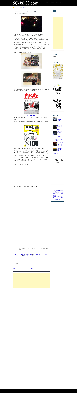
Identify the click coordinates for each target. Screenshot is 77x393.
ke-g (61, 193)
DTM (62, 188)
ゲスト (34, 254)
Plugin (62, 190)
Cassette (56, 188)
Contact (61, 2)
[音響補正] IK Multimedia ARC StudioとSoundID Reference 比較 (57, 149)
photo (54, 194)
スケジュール (29, 254)
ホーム (15, 254)
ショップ (46, 254)
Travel (62, 191)
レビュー (58, 197)
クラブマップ (38, 254)
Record (54, 191)
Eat (53, 190)
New (14, 268)
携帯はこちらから (26, 255)
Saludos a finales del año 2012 (25, 12)
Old (49, 268)
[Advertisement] (31, 280)
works (61, 194)
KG (55, 190)
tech (56, 194)
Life (57, 190)
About (47, 2)
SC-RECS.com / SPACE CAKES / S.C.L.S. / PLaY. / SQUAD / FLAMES (40, 390)
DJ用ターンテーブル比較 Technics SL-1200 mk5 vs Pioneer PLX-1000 (57, 118)
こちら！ (24, 7)
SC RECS (19, 254)
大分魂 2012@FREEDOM (31, 115)
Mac (58, 190)
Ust (42, 254)
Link (57, 2)
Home (42, 2)
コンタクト (16, 255)
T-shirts (32, 255)
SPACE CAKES (23, 254)
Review (58, 191)
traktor (58, 194)
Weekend (54, 193)
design (58, 193)
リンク (21, 255)
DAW (59, 188)
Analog (54, 188)
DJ (60, 188)
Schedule (52, 2)
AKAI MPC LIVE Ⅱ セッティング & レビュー (60, 142)
